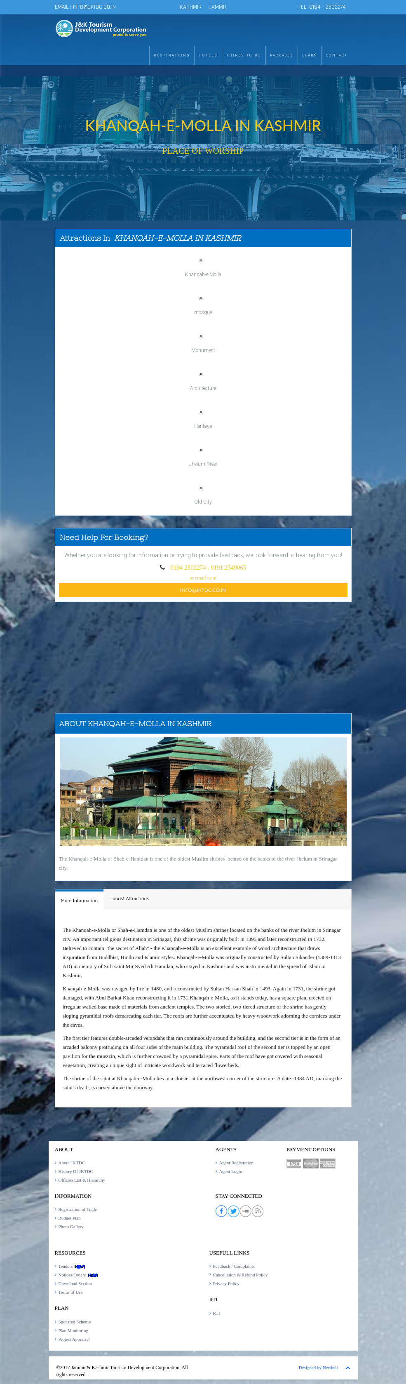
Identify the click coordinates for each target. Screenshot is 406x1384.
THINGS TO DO (243, 55)
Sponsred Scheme (75, 1321)
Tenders (72, 1266)
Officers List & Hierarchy (82, 1180)
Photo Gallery (71, 1226)
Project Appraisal (74, 1339)
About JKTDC (72, 1162)
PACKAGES (281, 55)
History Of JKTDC (76, 1171)
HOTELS (208, 55)
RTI (216, 1313)
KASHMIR (191, 7)
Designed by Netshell (318, 1367)
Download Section (75, 1283)
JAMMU (217, 7)
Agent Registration (236, 1162)
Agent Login (230, 1171)
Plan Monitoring (73, 1330)
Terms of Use (71, 1292)
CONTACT (336, 55)
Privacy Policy (226, 1283)
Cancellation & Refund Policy (240, 1274)
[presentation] (79, 900)
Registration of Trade (78, 1209)
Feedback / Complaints (234, 1266)
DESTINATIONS (172, 55)
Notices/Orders (79, 1274)
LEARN (309, 55)
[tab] (79, 899)
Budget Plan (70, 1217)
